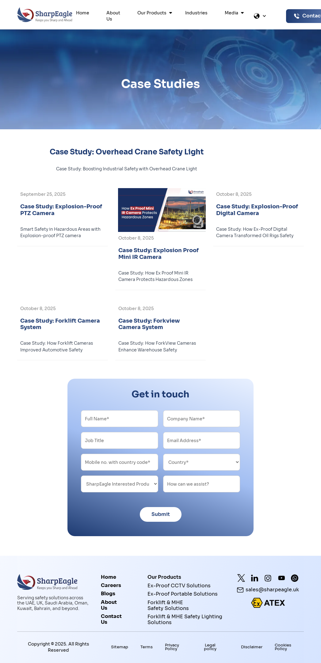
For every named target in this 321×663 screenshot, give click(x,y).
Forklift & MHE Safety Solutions (168, 605)
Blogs (108, 594)
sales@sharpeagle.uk (272, 590)
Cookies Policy (283, 647)
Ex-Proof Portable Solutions (182, 594)
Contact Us (111, 619)
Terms (146, 647)
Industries (196, 13)
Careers (111, 585)
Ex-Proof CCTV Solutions (179, 586)
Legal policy (210, 647)
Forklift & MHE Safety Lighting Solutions (184, 620)
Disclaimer (251, 647)
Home (82, 13)
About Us (113, 16)
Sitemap (119, 647)
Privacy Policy (172, 647)
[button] (153, 13)
